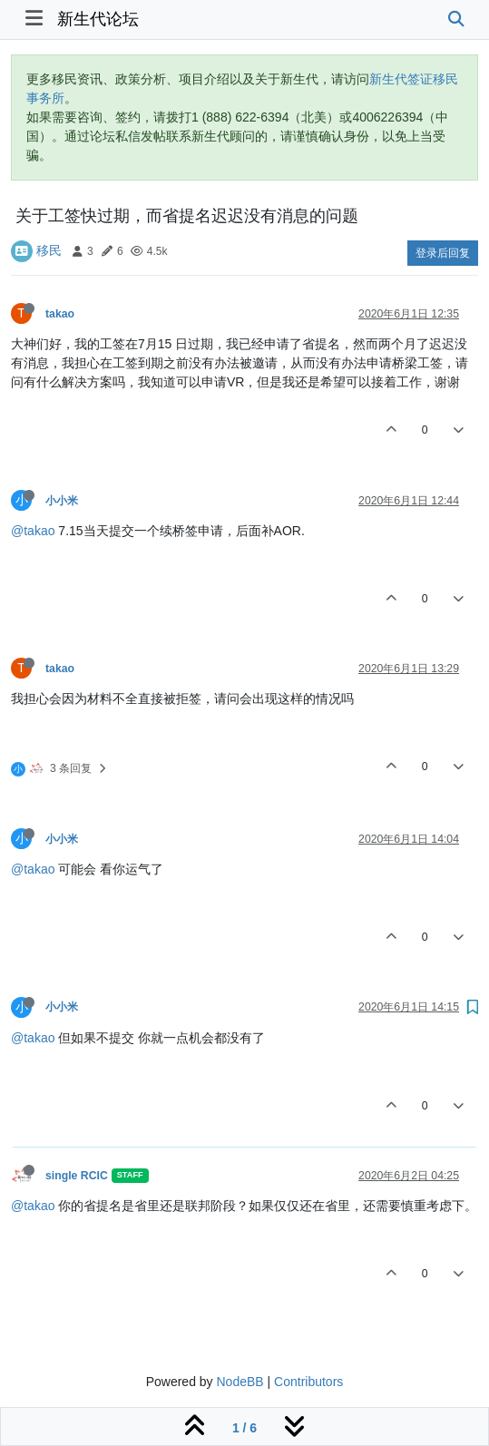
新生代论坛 (98, 19)
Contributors (308, 1381)
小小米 (61, 500)
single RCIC (76, 1175)
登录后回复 (443, 253)
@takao (32, 530)
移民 (49, 250)
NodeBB (239, 1381)
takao (59, 314)
